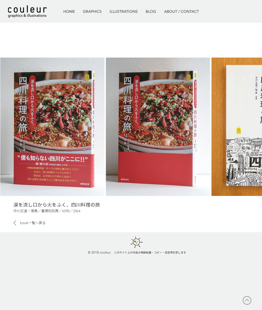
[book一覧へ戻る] (32, 223)
